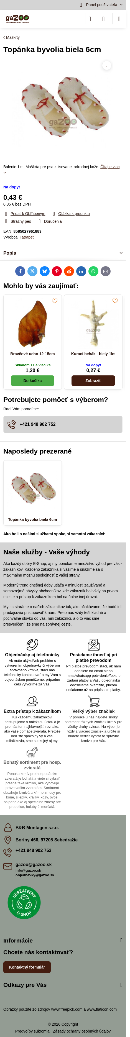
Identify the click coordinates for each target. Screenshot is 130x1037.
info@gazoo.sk (28, 870)
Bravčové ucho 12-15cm (32, 354)
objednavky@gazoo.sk (35, 875)
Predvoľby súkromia (32, 1031)
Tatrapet (27, 237)
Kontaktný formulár (27, 967)
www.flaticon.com (102, 1009)
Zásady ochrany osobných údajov (82, 1031)
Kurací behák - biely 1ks (93, 354)
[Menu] (119, 18)
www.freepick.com (67, 1009)
